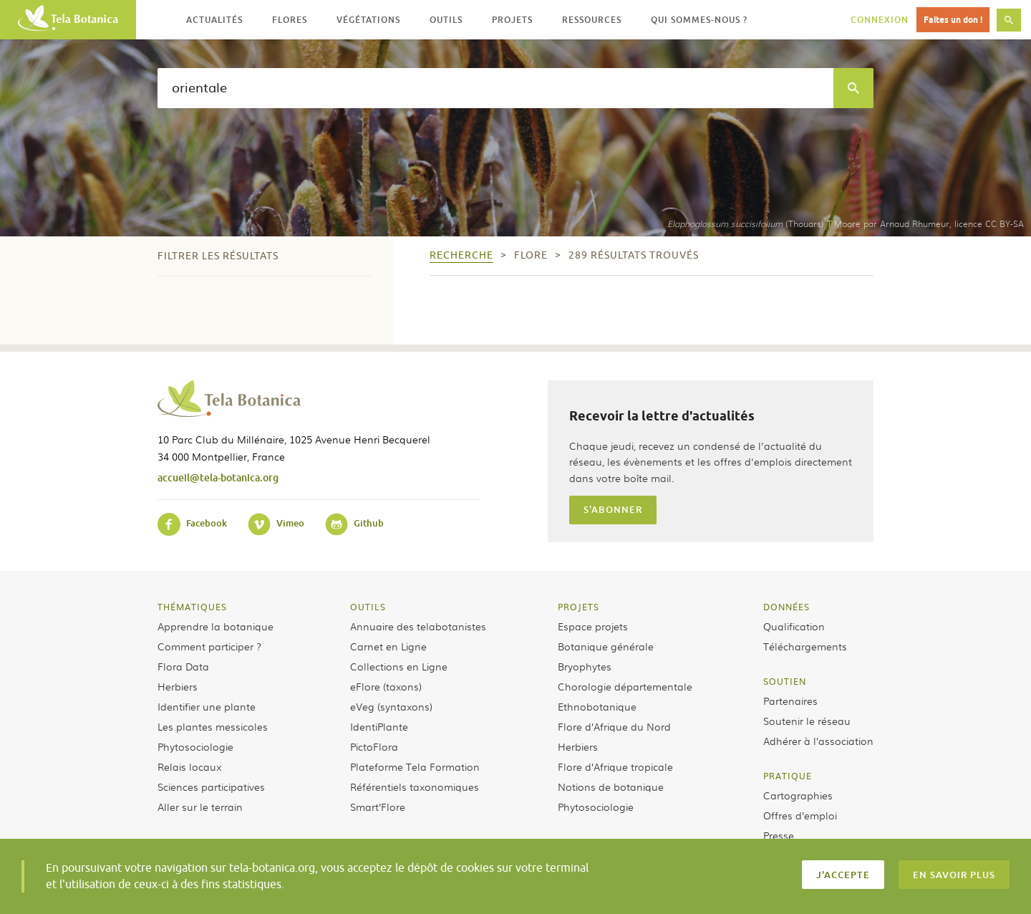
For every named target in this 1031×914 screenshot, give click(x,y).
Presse (778, 835)
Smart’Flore (377, 806)
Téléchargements (805, 646)
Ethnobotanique (597, 706)
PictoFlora (374, 746)
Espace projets (593, 626)
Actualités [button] (214, 19)
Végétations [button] (368, 19)
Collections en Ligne (398, 666)
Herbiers (178, 686)
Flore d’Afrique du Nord (614, 726)
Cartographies (798, 795)
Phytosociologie (195, 746)
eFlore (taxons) (386, 686)
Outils (368, 606)
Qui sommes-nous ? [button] (699, 19)
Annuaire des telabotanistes (418, 626)
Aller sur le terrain (200, 806)
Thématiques (192, 606)
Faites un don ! (953, 19)
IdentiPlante (379, 726)
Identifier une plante (207, 706)
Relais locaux (189, 766)
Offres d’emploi (800, 815)
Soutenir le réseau (807, 720)
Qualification (794, 626)
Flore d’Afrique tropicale (615, 766)
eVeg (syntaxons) (391, 706)
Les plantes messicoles (213, 726)
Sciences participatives (211, 786)
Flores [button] (289, 19)
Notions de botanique (611, 786)
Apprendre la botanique (216, 626)
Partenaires (790, 700)
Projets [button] (512, 19)
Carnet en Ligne (388, 646)
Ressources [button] (591, 19)
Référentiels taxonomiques (414, 786)
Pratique (787, 775)
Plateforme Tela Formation (415, 766)
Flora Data (183, 666)
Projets (578, 606)
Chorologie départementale (625, 686)
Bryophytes (584, 666)
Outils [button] (446, 19)
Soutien (784, 681)
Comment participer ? (209, 646)
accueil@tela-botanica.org (218, 477)
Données (786, 606)
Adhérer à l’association (818, 740)
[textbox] (495, 88)
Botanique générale (606, 646)
